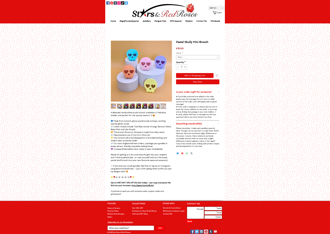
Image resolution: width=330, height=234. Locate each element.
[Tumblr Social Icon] (115, 3)
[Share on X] (191, 153)
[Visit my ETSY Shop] (141, 214)
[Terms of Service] (116, 208)
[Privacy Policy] (116, 211)
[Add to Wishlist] (217, 75)
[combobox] (197, 57)
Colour (179, 53)
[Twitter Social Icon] (126, 3)
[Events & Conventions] (172, 208)
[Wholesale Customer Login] (174, 211)
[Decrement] (178, 67)
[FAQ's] (116, 217)
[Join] (160, 228)
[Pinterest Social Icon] (206, 232)
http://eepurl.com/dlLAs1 (142, 185)
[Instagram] (119, 3)
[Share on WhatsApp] (186, 153)
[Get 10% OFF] (141, 208)
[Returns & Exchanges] (116, 214)
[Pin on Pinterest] (182, 153)
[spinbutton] (182, 67)
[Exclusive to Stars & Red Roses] (144, 211)
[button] (216, 8)
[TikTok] (122, 3)
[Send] (190, 221)
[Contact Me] (172, 214)
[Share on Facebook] (177, 153)
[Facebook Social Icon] (108, 3)
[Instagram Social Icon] (201, 232)
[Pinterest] (111, 3)
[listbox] (216, 8)
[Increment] (185, 67)
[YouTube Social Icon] (215, 232)
